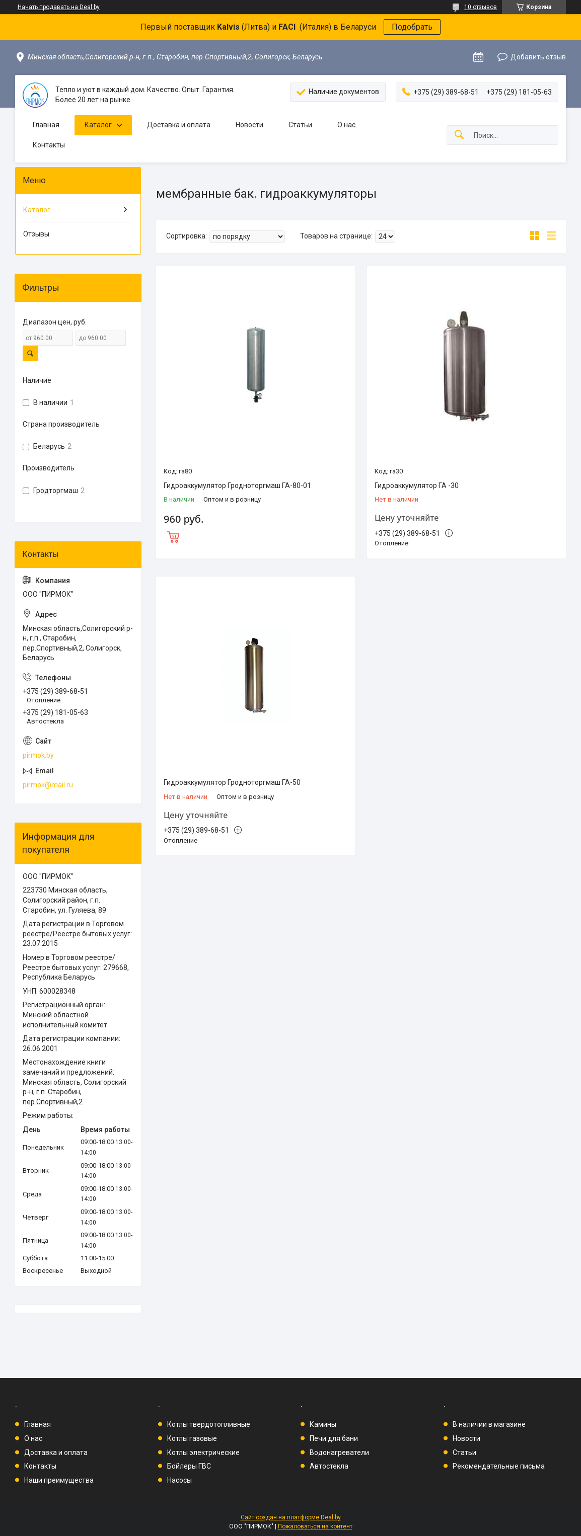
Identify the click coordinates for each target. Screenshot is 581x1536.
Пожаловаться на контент (315, 1526)
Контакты (49, 145)
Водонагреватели (339, 1452)
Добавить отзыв (538, 57)
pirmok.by (38, 755)
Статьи (300, 125)
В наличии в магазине (489, 1424)
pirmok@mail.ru (48, 785)
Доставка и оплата (178, 125)
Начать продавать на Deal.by (59, 7)
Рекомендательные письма (499, 1466)
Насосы (179, 1480)
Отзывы (36, 234)
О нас (346, 125)
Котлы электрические (203, 1452)
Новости (249, 125)
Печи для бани (334, 1438)
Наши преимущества (59, 1480)
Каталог (98, 125)
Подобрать (412, 27)
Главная (46, 125)
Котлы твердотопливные (208, 1424)
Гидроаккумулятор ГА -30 (417, 485)
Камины (323, 1424)
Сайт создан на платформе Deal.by (291, 1517)
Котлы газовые (192, 1438)
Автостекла (329, 1466)
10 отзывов (480, 7)
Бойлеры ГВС (189, 1466)
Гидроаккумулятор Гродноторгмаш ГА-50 (232, 782)
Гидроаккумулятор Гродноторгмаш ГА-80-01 (237, 485)
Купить (255, 535)
